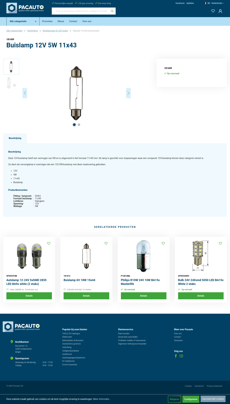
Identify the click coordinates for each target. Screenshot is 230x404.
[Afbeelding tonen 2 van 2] (79, 124)
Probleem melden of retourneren (132, 340)
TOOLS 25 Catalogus (71, 333)
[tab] (15, 138)
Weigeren (174, 399)
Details (29, 296)
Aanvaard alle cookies (213, 399)
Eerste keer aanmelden (128, 337)
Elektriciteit (67, 337)
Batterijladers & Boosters (72, 340)
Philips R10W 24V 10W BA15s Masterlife (140, 282)
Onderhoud (67, 354)
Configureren (190, 399)
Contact (177, 337)
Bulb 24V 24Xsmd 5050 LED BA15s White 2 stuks (201, 282)
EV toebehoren (68, 361)
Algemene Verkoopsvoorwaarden (132, 344)
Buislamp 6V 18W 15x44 (79, 280)
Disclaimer (199, 386)
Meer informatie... (102, 399)
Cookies (188, 386)
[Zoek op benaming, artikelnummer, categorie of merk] (80, 11)
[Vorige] (24, 93)
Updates (190, 3)
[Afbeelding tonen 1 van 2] (74, 124)
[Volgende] (128, 93)
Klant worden (123, 333)
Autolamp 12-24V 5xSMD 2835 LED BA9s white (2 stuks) (26, 282)
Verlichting (66, 347)
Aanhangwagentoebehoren (73, 358)
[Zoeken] (112, 11)
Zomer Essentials (69, 365)
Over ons (178, 333)
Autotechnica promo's (71, 344)
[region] (67, 93)
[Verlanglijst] (212, 10)
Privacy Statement (214, 386)
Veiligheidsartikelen (70, 351)
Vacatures (179, 3)
